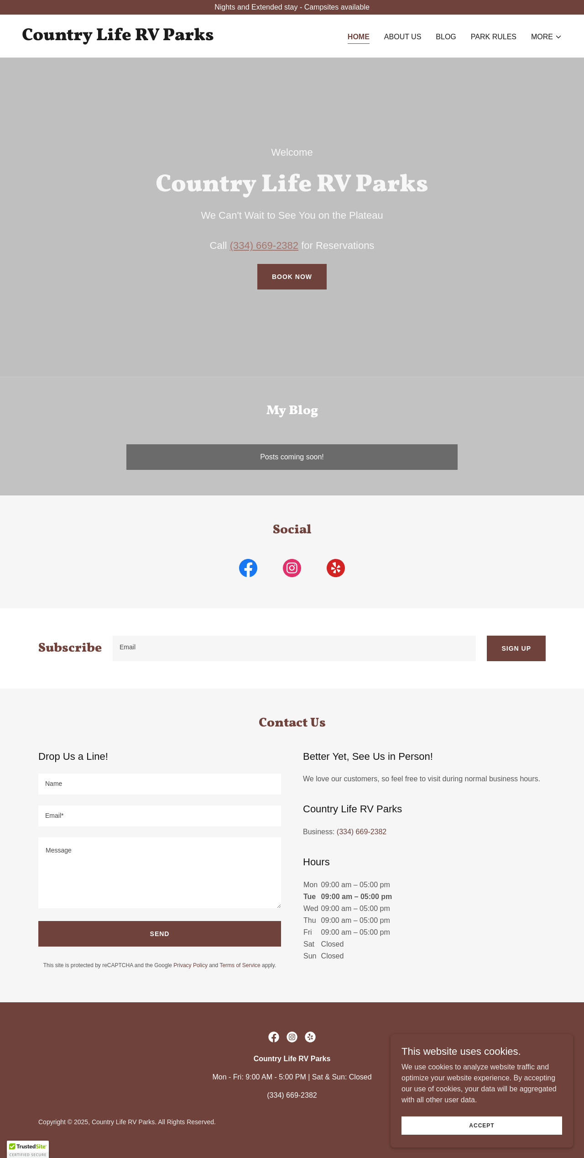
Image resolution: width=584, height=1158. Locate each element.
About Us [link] (403, 37)
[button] (546, 37)
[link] (118, 38)
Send (160, 933)
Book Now (292, 276)
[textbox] (294, 648)
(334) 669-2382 (264, 245)
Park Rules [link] (493, 37)
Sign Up (516, 648)
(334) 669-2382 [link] (361, 832)
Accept (481, 1125)
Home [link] (359, 37)
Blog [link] (446, 37)
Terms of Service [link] (239, 965)
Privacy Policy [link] (190, 965)
